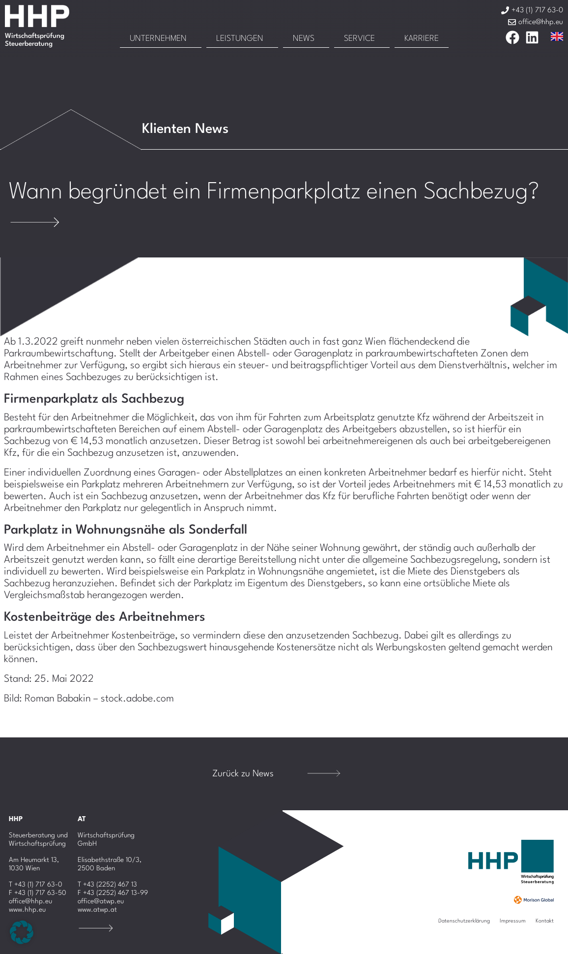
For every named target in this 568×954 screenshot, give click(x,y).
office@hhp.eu (30, 901)
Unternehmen (158, 38)
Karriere (421, 38)
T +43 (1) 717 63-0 (35, 884)
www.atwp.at (97, 909)
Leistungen (239, 38)
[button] (21, 932)
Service (359, 38)
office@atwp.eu (101, 901)
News (303, 38)
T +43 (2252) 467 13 (107, 884)
